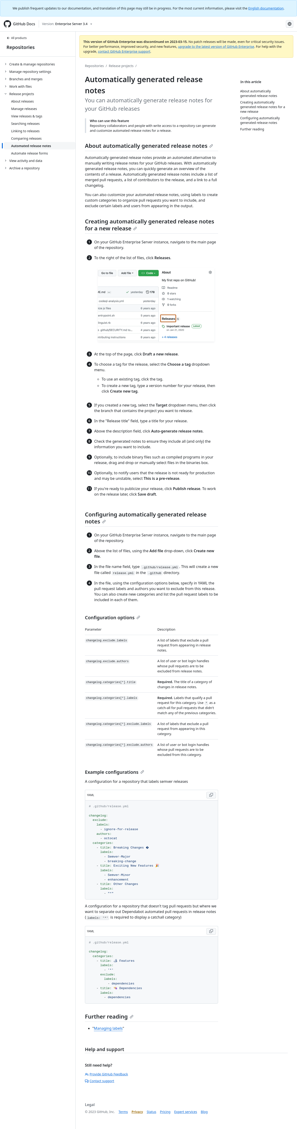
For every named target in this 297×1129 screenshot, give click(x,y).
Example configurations (114, 772)
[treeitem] (39, 64)
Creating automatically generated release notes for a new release (149, 224)
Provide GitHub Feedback (106, 1074)
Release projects (121, 66)
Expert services (185, 1112)
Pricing (165, 1112)
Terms (123, 1112)
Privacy (137, 1112)
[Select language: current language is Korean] (289, 24)
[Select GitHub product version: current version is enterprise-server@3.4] (67, 24)
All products (16, 38)
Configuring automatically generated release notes (146, 517)
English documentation (266, 8)
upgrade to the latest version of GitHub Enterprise (216, 46)
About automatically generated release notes (149, 145)
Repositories (20, 47)
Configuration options (112, 617)
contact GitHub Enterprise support (124, 51)
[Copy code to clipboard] (211, 795)
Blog (204, 1112)
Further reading (109, 1016)
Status (151, 1112)
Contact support (99, 1081)
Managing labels (108, 1028)
